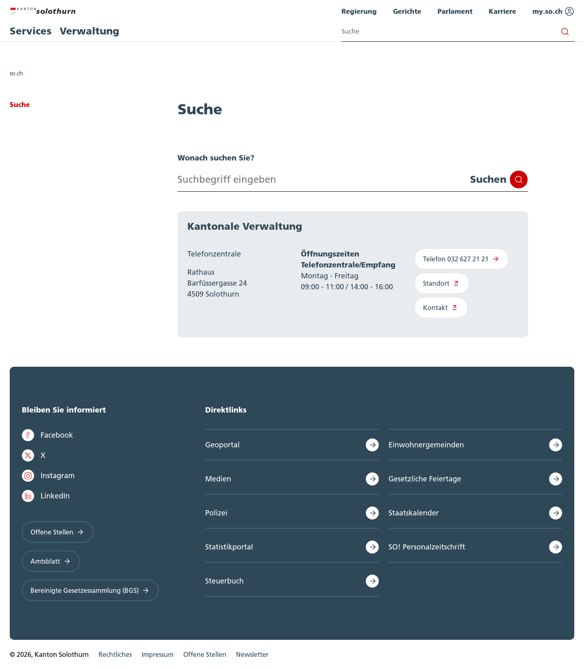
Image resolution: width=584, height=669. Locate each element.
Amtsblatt (50, 561)
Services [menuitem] (31, 31)
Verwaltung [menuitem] (89, 31)
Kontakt (441, 307)
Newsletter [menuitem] (252, 654)
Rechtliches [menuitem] (115, 654)
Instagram (48, 476)
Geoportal (222, 444)
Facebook (47, 435)
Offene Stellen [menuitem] (204, 654)
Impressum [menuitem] (158, 654)
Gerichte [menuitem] (407, 11)
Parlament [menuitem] (455, 11)
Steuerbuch (224, 581)
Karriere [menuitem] (502, 11)
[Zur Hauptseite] (42, 9)
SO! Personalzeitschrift (427, 546)
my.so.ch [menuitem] (553, 11)
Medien (218, 478)
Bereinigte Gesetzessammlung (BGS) (90, 590)
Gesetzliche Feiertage (425, 478)
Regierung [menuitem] (359, 11)
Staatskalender (414, 512)
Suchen (499, 179)
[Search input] (457, 31)
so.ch (16, 73)
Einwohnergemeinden (426, 444)
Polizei (216, 512)
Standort (442, 283)
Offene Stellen (57, 532)
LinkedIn (46, 496)
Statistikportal (229, 546)
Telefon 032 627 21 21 (461, 258)
